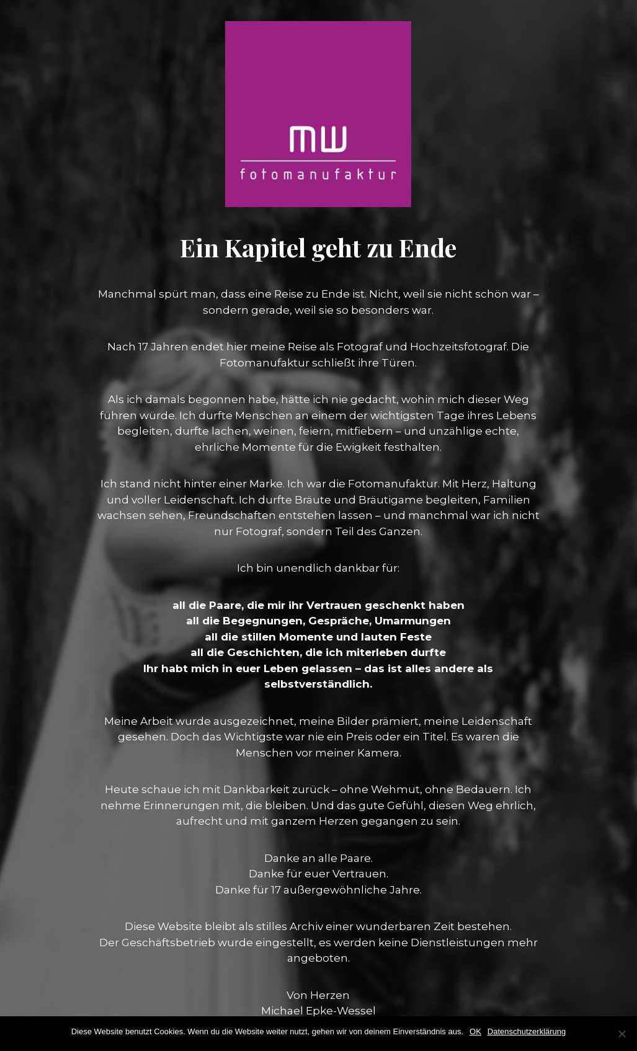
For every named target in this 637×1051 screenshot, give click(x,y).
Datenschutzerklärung (527, 1031)
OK (475, 1031)
